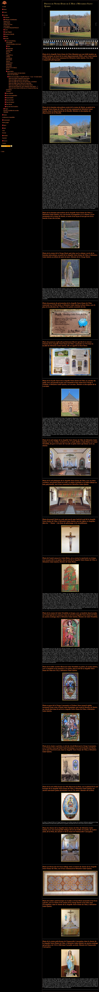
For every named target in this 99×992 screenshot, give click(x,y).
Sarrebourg (9, 89)
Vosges (6, 108)
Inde (5, 128)
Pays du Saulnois (10, 102)
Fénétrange (10, 48)
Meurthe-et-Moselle (9, 34)
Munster (8, 61)
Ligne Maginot (8, 32)
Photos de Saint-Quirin (12, 74)
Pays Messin (9, 104)
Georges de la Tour (8, 24)
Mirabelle (6, 112)
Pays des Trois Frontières (12, 106)
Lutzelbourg (9, 58)
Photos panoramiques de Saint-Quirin (16, 73)
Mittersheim (9, 59)
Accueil (4, 6)
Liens (3, 130)
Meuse (6, 36)
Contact (4, 143)
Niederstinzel (9, 63)
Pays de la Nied (9, 100)
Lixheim (8, 56)
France (5, 12)
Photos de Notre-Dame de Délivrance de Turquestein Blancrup (23, 88)
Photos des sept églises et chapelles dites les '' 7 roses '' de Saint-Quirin (25, 76)
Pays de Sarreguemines (11, 95)
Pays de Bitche (9, 93)
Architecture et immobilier (8, 117)
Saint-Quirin (10, 71)
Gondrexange (9, 50)
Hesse (7, 53)
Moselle (6, 38)
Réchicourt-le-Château (11, 67)
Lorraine (6, 15)
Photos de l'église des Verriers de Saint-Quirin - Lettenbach (23, 81)
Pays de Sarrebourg (10, 40)
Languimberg (9, 55)
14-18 (6, 29)
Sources (5, 140)
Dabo (8, 46)
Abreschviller (9, 42)
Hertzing (8, 51)
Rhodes (8, 69)
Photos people (5, 122)
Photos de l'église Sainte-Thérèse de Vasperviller (20, 83)
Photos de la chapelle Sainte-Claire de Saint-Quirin (21, 84)
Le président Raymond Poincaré (11, 27)
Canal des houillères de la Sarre (13, 44)
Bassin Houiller (9, 97)
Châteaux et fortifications (11, 19)
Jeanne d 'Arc (7, 21)
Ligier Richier (7, 23)
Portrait (4, 132)
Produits (6, 135)
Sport (5, 125)
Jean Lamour (7, 26)
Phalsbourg (8, 64)
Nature (5, 114)
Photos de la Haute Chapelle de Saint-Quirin (19, 78)
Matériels (4, 138)
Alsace (5, 9)
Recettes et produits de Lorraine (11, 110)
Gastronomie (7, 120)
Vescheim (8, 91)
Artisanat (7, 17)
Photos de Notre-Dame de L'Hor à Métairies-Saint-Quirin (23, 86)
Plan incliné (9, 66)
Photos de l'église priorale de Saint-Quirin (18, 80)
